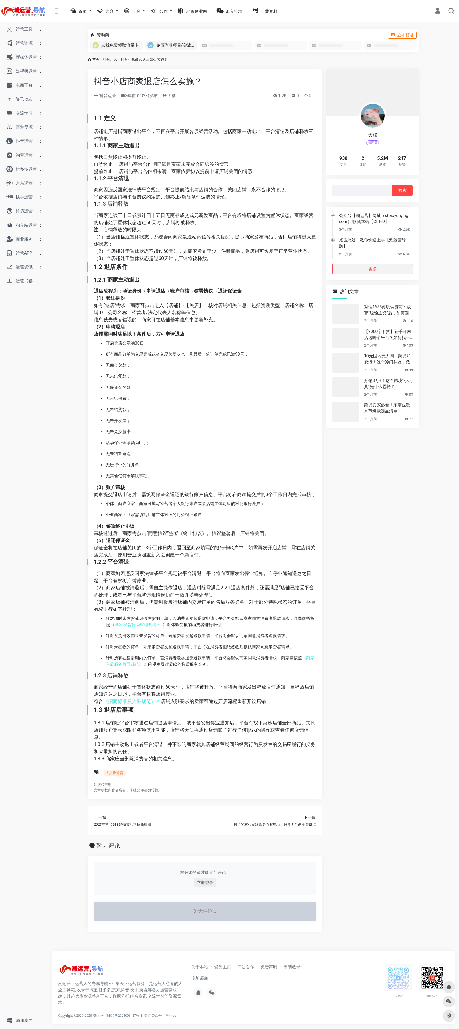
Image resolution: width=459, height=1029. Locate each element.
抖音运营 (110, 59)
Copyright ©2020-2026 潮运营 (81, 1015)
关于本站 (199, 966)
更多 (373, 269)
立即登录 (205, 882)
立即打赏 (402, 35)
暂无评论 (108, 845)
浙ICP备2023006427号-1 (124, 1015)
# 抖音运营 (114, 773)
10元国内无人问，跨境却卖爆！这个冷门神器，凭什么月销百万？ (387, 359)
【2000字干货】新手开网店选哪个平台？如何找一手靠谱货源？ (387, 334)
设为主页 (222, 966)
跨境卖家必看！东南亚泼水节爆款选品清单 (387, 408)
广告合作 (246, 966)
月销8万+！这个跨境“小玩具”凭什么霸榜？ (388, 383)
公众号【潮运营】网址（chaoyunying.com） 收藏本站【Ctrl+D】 (374, 218)
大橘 (169, 95)
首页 (95, 59)
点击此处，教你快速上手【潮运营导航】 (372, 243)
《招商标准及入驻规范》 (129, 701)
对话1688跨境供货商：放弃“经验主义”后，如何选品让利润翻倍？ (388, 310)
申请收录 (292, 966)
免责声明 (269, 966)
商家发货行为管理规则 (136, 624)
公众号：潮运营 (163, 1015)
